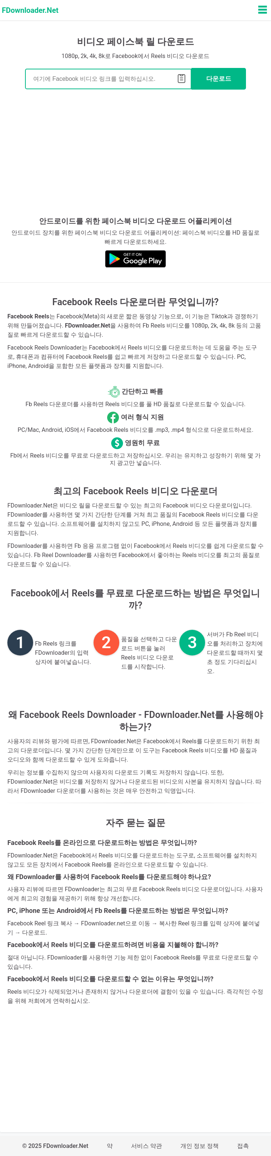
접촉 (243, 1145)
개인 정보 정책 (199, 1145)
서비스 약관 (146, 1145)
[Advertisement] (135, 155)
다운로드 (218, 78)
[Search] (108, 79)
